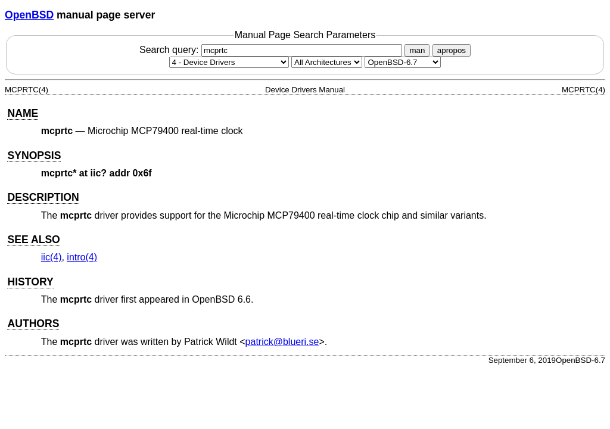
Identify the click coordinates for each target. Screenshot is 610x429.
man (417, 50)
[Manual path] (403, 62)
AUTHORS (33, 323)
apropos (451, 50)
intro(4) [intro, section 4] (82, 257)
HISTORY (30, 282)
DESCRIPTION (43, 197)
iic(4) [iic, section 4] (51, 257)
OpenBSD (29, 15)
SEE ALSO (33, 239)
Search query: (272, 50)
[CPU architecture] (326, 62)
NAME (22, 113)
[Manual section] (229, 62)
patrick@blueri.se (282, 342)
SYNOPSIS (34, 155)
